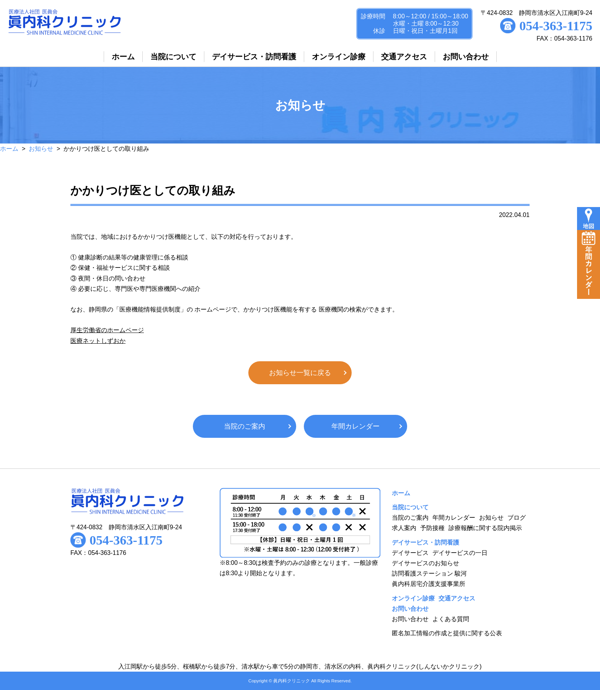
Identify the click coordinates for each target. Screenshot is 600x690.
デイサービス (410, 553)
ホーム (9, 148)
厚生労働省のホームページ (107, 330)
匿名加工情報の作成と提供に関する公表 (447, 633)
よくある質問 (450, 619)
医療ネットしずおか (98, 341)
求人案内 (404, 528)
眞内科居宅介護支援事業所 (428, 584)
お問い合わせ (410, 619)
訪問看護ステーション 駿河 (429, 573)
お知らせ (41, 148)
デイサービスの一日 (460, 553)
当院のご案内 (244, 426)
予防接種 (432, 528)
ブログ (516, 517)
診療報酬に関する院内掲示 (485, 528)
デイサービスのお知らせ (425, 563)
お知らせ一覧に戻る (300, 373)
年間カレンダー (355, 426)
